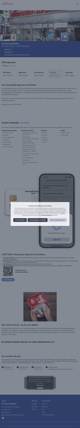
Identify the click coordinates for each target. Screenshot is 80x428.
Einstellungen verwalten (57, 220)
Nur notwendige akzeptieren (37, 220)
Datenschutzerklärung (47, 215)
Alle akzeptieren (20, 220)
